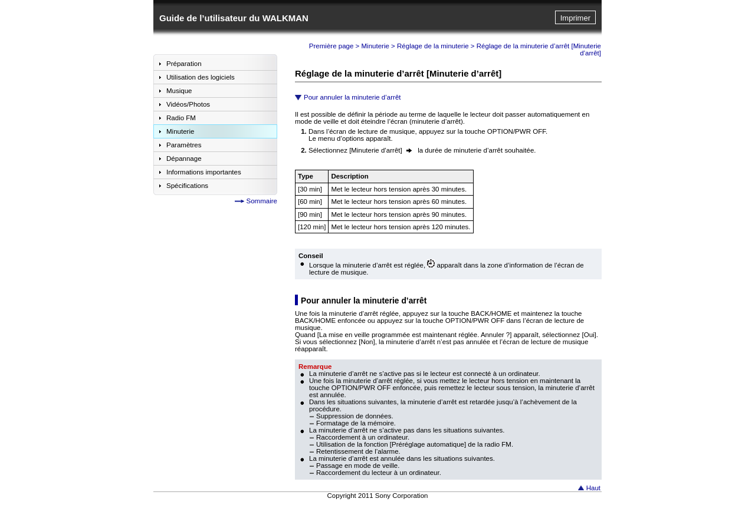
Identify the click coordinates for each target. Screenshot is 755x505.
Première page (331, 45)
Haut (593, 487)
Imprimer (575, 18)
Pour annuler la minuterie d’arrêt (352, 97)
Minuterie (375, 45)
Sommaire (262, 200)
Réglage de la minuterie (433, 45)
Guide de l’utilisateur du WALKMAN (233, 18)
